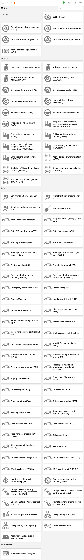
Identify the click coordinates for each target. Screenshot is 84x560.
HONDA (29, 2)
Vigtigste (12, 2)
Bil (22, 2)
